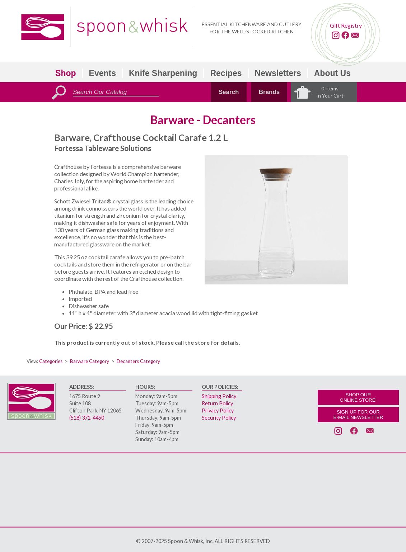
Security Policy (219, 418)
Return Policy (217, 403)
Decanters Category (138, 361)
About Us (332, 73)
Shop (65, 73)
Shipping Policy (219, 396)
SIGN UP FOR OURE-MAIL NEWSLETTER (358, 414)
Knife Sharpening (163, 73)
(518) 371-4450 (86, 418)
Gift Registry (346, 25)
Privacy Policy (218, 410)
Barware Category (89, 361)
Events (102, 73)
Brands (269, 92)
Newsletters (278, 73)
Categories (50, 361)
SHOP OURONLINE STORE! (358, 397)
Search (229, 92)
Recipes (226, 73)
